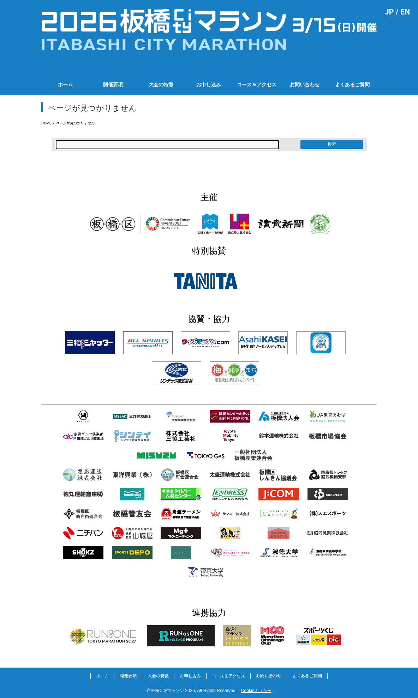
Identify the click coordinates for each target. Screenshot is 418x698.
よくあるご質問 (307, 676)
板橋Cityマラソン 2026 (173, 690)
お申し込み (190, 676)
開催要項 (128, 676)
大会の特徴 (158, 676)
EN (405, 11)
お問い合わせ (268, 676)
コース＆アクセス (228, 676)
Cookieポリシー (256, 690)
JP (389, 11)
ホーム (102, 676)
